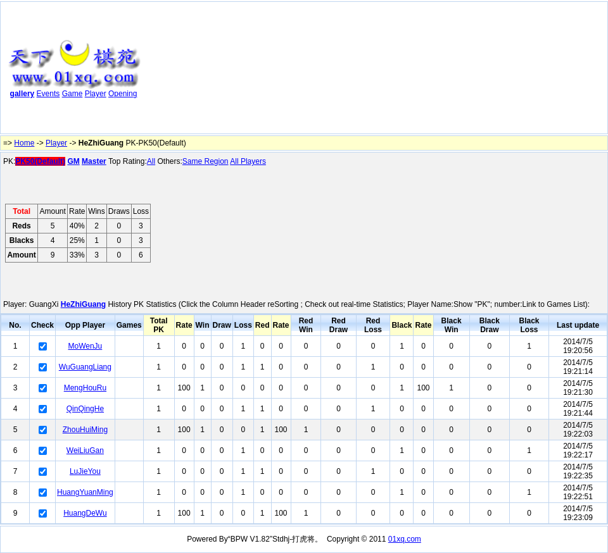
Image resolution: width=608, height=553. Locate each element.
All (151, 161)
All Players (248, 161)
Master (94, 161)
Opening (122, 93)
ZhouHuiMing (85, 429)
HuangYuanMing (85, 492)
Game (72, 93)
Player (95, 93)
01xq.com (404, 539)
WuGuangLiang (85, 367)
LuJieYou (85, 471)
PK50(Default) (40, 161)
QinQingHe (85, 408)
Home (24, 143)
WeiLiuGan (85, 450)
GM (73, 161)
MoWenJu (85, 346)
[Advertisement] (210, 70)
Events (48, 93)
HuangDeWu (84, 513)
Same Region (205, 161)
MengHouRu (85, 387)
